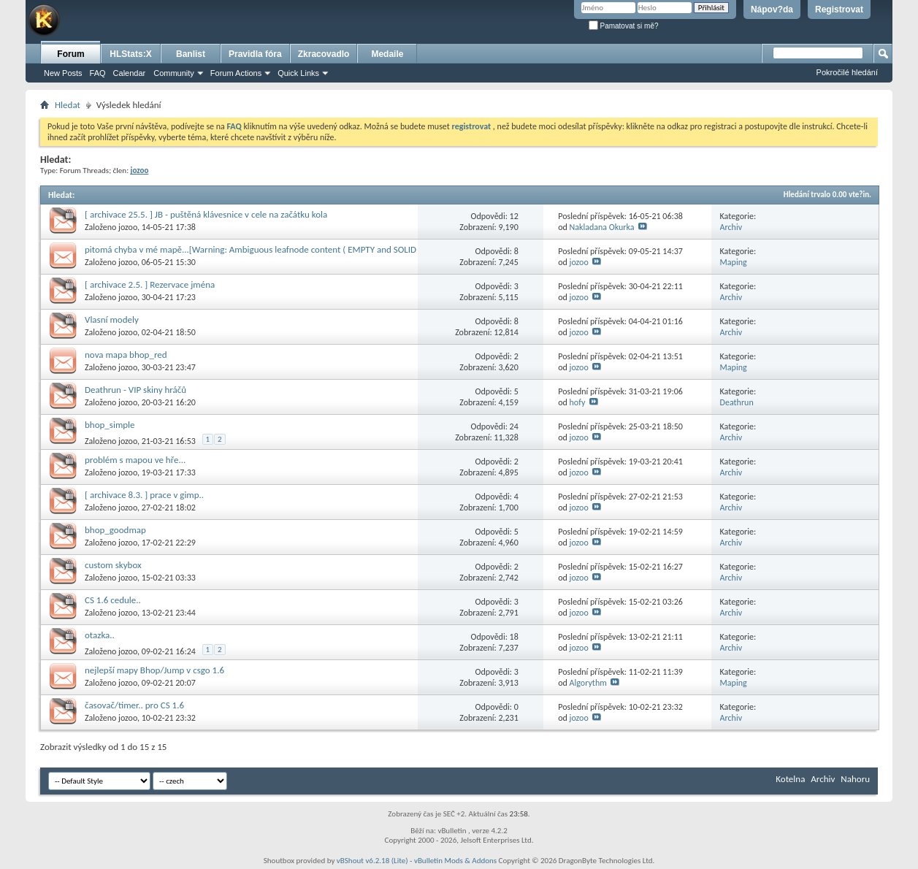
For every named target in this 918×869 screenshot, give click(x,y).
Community (173, 73)
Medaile (387, 54)
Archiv (731, 227)
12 (514, 216)
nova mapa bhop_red (126, 354)
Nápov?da (772, 9)
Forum (70, 54)
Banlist (190, 54)
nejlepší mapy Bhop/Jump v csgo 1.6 (154, 670)
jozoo (127, 227)
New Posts (63, 73)
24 (514, 426)
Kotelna (790, 778)
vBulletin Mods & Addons (455, 860)
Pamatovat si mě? (624, 26)
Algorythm (588, 683)
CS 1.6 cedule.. (113, 599)
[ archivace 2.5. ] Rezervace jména (150, 284)
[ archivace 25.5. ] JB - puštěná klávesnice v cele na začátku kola (206, 214)
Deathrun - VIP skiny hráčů (135, 389)
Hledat (67, 104)
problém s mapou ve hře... (135, 459)
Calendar (129, 73)
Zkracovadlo (324, 54)
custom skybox (113, 564)
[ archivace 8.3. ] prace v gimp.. (144, 494)
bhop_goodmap (115, 529)
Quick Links (298, 73)
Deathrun (737, 402)
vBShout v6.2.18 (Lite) (372, 860)
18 (514, 637)
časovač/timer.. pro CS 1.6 (134, 705)
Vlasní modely (112, 319)
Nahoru (855, 778)
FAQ (98, 73)
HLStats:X (130, 54)
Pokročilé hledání (847, 72)
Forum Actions (235, 73)
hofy (578, 402)
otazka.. (100, 634)
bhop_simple (110, 424)
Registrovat (839, 9)
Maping (733, 262)
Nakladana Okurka (602, 227)
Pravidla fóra (255, 54)
